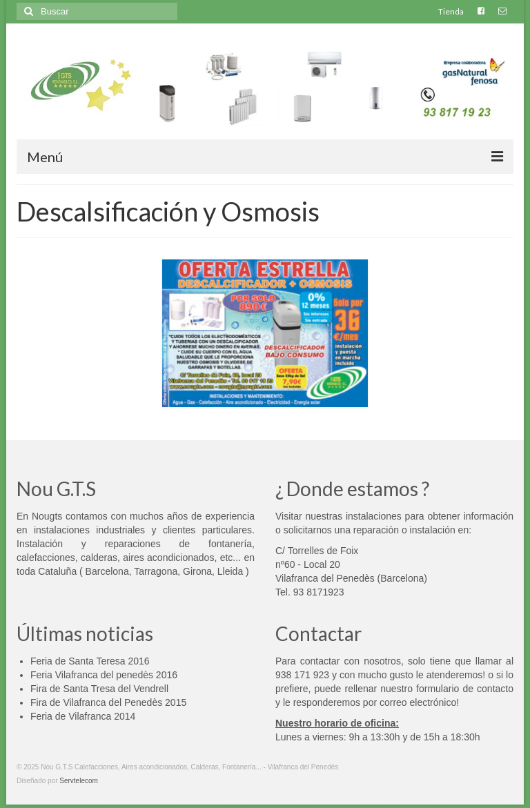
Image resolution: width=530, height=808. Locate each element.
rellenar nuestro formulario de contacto (428, 688)
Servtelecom (78, 781)
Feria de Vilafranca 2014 (82, 716)
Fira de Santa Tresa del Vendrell (99, 688)
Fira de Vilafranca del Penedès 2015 (108, 702)
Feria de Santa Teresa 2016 (90, 661)
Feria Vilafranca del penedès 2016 (103, 674)
